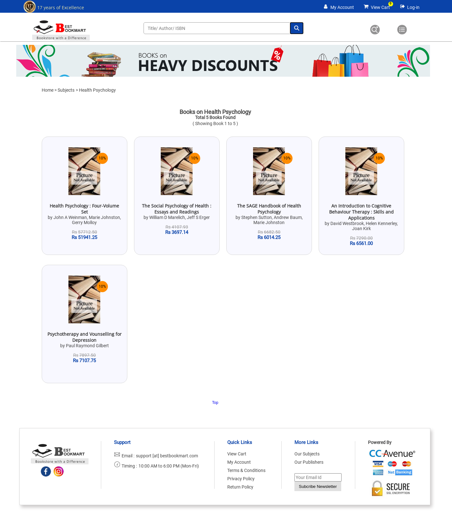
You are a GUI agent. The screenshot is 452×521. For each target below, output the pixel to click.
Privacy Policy (241, 478)
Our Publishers (308, 462)
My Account (342, 7)
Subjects (66, 90)
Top (215, 402)
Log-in (413, 7)
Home (47, 90)
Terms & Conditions (246, 470)
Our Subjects (307, 453)
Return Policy (240, 486)
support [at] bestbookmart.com (167, 455)
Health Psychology (97, 90)
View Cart (380, 7)
